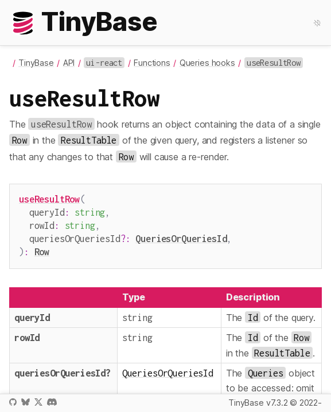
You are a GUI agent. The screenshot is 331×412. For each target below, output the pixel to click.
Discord (52, 402)
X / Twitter (38, 402)
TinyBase (36, 63)
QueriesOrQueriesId (181, 234)
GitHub (13, 402)
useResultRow (49, 198)
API (69, 63)
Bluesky (25, 402)
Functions (152, 63)
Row (42, 246)
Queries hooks (207, 63)
